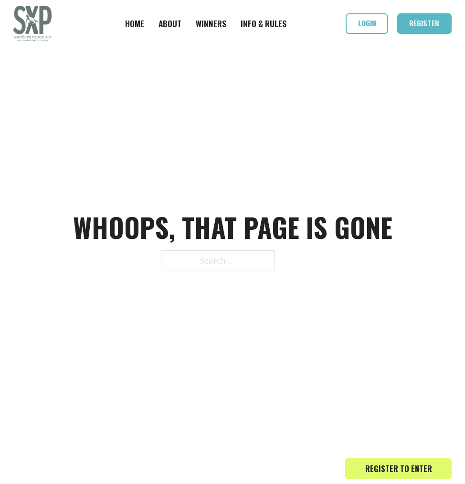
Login (367, 23)
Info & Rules (263, 23)
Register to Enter (398, 468)
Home (134, 23)
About (170, 23)
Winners (211, 23)
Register (424, 23)
